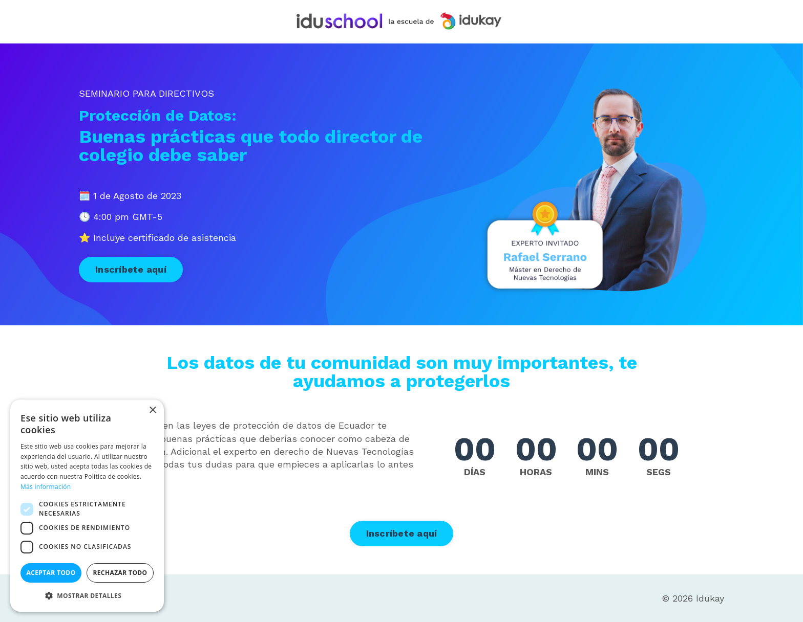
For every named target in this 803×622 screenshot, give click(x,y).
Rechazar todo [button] (120, 572)
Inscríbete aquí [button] (130, 269)
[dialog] (87, 505)
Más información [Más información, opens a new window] (45, 486)
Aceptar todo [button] (50, 572)
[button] (87, 595)
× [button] (152, 410)
